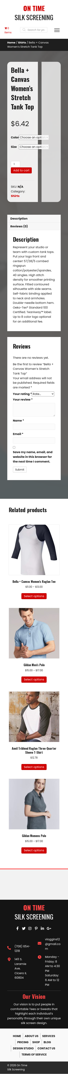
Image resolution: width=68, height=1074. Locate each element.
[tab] (34, 219)
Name (18, 421)
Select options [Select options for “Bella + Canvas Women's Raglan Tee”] (34, 596)
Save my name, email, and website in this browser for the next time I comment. (32, 457)
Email (18, 434)
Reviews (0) (19, 226)
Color (15, 138)
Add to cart (21, 170)
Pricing (22, 1042)
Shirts (22, 43)
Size (14, 147)
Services (48, 1036)
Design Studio (23, 1048)
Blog (47, 1042)
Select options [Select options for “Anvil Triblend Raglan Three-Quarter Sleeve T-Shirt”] (34, 767)
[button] (17, 929)
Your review (23, 400)
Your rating (22, 394)
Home (11, 43)
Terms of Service (34, 1055)
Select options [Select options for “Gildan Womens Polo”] (34, 850)
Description (19, 219)
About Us (31, 1036)
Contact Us (46, 1048)
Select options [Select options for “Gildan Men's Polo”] (34, 680)
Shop (36, 1042)
